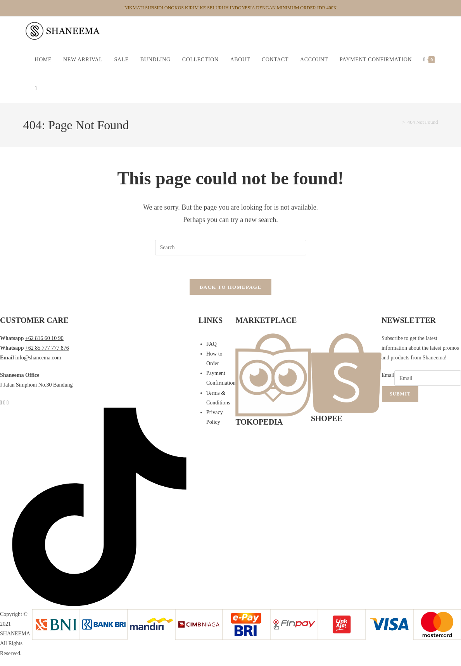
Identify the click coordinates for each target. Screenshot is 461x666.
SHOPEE (326, 418)
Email (388, 375)
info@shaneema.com (38, 358)
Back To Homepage (230, 287)
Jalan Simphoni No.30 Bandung (38, 385)
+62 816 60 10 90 (44, 338)
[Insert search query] (230, 247)
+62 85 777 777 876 (47, 348)
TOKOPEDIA (259, 422)
